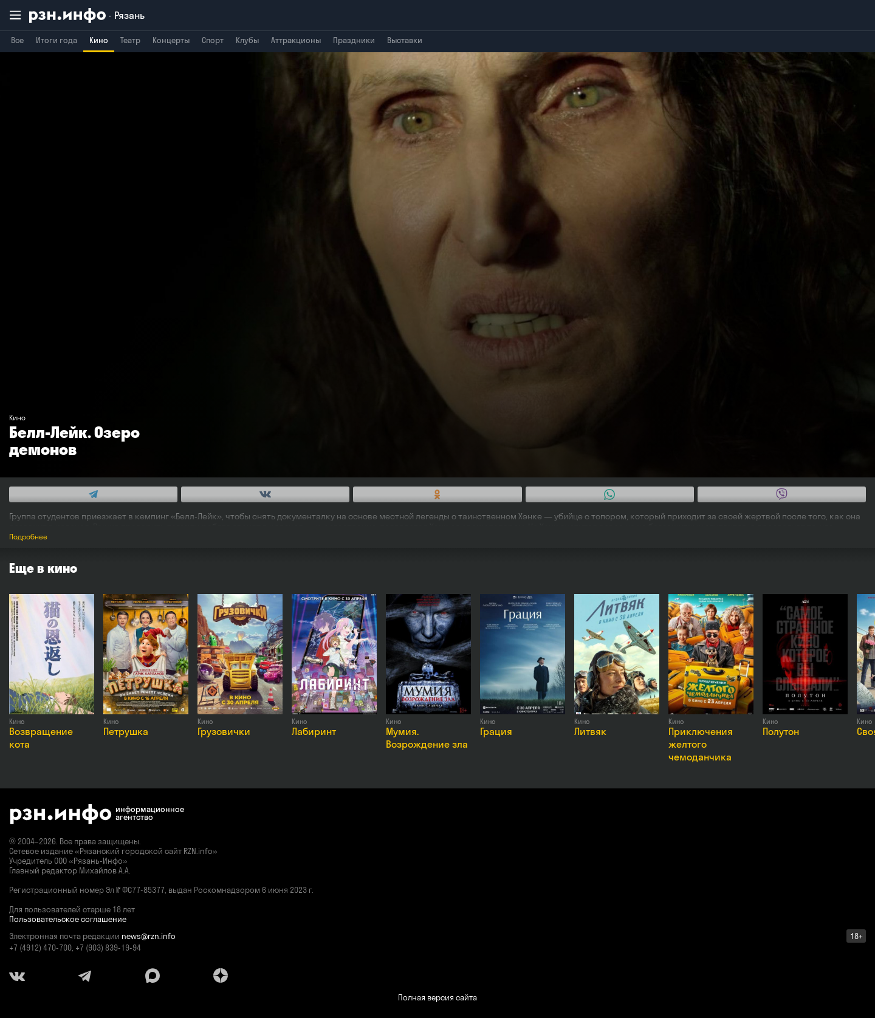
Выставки (404, 40)
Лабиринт (314, 731)
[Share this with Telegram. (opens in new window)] (93, 494)
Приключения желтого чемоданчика (700, 744)
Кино (98, 40)
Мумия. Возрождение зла (427, 737)
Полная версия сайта (437, 997)
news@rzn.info (149, 936)
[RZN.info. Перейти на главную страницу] (87, 15)
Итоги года (56, 40)
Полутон (781, 731)
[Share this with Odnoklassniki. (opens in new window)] (437, 494)
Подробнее (28, 536)
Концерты (171, 40)
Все (17, 40)
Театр (130, 40)
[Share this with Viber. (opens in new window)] (782, 494)
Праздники (354, 40)
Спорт (213, 40)
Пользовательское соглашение (67, 919)
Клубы (247, 40)
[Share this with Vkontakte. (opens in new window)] (265, 494)
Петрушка (125, 731)
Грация (496, 731)
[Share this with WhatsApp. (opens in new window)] (610, 494)
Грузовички (223, 731)
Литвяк (590, 731)
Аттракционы (296, 40)
